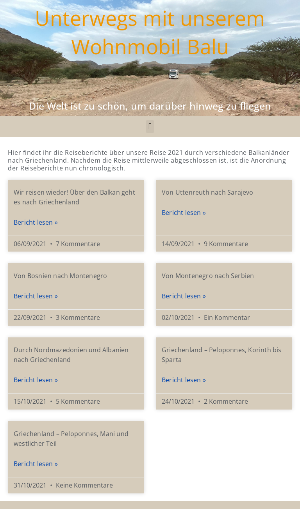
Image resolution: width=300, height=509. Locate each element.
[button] (150, 126)
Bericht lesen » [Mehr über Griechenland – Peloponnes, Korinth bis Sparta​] (184, 380)
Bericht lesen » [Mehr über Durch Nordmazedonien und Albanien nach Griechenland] (36, 380)
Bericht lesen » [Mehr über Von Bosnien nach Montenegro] (36, 296)
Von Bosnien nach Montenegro (60, 275)
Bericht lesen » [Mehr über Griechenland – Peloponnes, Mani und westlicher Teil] (36, 463)
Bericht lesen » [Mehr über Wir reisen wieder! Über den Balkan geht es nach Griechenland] (36, 222)
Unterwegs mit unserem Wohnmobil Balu (150, 32)
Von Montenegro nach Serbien (208, 275)
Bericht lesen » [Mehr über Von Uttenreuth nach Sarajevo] (184, 212)
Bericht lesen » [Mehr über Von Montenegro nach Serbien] (184, 296)
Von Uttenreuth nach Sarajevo (208, 192)
